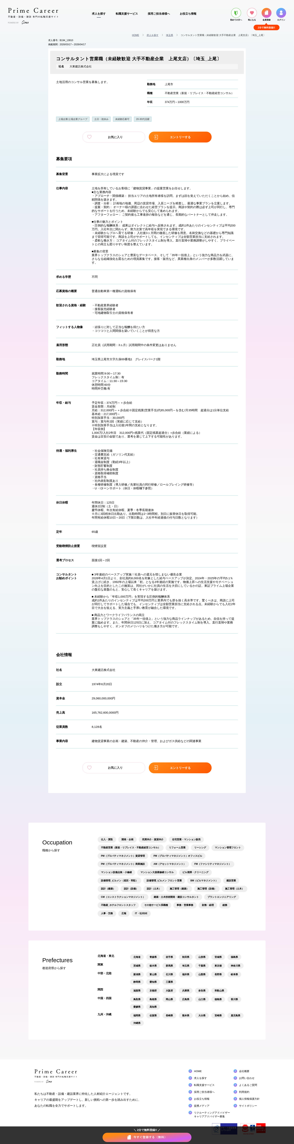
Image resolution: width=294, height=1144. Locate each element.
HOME (135, 35)
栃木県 (153, 965)
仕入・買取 (107, 839)
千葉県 (201, 965)
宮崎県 (218, 1015)
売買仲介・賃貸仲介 (152, 839)
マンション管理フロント (228, 847)
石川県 (169, 974)
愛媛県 (136, 1006)
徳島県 (218, 999)
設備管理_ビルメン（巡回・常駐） (119, 880)
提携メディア (201, 1105)
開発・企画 (127, 839)
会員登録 (266, 14)
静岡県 (136, 981)
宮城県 (218, 956)
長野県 (218, 974)
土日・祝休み (101, 119)
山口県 (201, 999)
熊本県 (185, 1015)
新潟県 (136, 974)
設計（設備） (131, 888)
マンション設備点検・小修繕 (116, 871)
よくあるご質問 (248, 1084)
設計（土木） (154, 888)
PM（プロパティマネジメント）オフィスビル (178, 855)
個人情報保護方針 (249, 1098)
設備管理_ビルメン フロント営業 (164, 880)
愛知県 (153, 981)
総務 (224, 904)
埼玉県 (169, 35)
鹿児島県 (235, 1015)
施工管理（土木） (234, 888)
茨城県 (136, 965)
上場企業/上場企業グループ (72, 119)
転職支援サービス (127, 13)
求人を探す (99, 13)
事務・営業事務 (185, 904)
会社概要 (244, 1070)
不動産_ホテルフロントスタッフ (118, 904)
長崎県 (169, 1015)
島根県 (153, 999)
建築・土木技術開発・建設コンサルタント (176, 896)
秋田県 (185, 956)
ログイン (281, 14)
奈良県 (201, 990)
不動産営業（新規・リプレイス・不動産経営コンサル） (199, 93)
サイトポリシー (248, 1105)
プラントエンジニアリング (221, 896)
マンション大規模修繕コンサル (157, 871)
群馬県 (169, 965)
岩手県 (169, 956)
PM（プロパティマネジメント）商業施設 (123, 863)
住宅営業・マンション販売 (186, 839)
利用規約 (244, 1091)
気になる (252, 14)
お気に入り (119, 137)
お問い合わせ (246, 1077)
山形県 (201, 956)
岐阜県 (234, 974)
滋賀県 (136, 990)
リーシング (200, 847)
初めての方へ (236, 14)
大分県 (201, 1015)
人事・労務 (107, 913)
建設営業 (231, 880)
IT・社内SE (141, 913)
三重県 (169, 981)
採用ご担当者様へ (159, 13)
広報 (124, 913)
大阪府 (169, 990)
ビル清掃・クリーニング (195, 871)
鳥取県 (136, 999)
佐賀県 (153, 1015)
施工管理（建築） (179, 888)
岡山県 (169, 999)
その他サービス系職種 (156, 904)
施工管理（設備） (206, 888)
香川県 (234, 999)
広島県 (185, 999)
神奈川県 (235, 965)
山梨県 (201, 974)
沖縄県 (136, 1022)
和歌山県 (219, 990)
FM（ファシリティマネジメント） (212, 863)
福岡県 (136, 1015)
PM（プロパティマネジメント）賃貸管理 (123, 855)
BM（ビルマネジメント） (204, 880)
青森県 (153, 956)
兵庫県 (185, 990)
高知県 (153, 1006)
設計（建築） (108, 888)
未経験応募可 (122, 119)
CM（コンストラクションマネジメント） (123, 896)
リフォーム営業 (177, 847)
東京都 (218, 965)
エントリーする (174, 137)
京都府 (153, 990)
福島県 (234, 956)
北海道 (136, 956)
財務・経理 (208, 904)
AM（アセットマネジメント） (170, 863)
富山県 (153, 974)
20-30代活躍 (142, 119)
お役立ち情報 (188, 13)
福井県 (185, 974)
